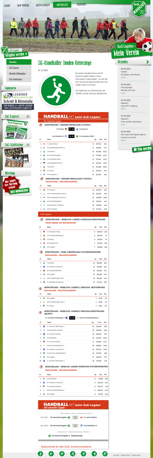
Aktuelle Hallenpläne (17, 73)
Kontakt (81, 4)
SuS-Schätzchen (15, 79)
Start (7, 5)
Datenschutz (125, 455)
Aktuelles (62, 4)
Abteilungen (43, 5)
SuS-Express (14, 67)
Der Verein (23, 5)
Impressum (136, 455)
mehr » (123, 77)
